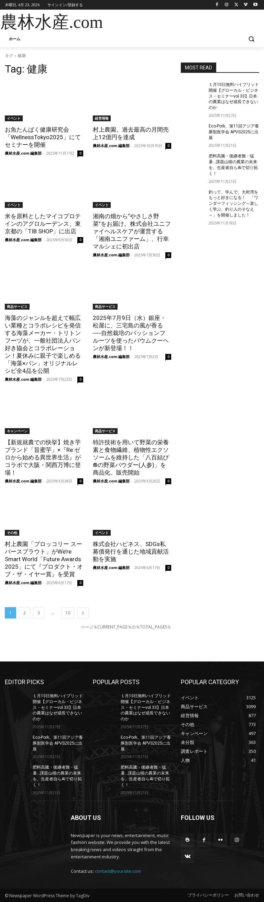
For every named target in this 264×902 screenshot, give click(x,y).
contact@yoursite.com (118, 871)
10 (67, 613)
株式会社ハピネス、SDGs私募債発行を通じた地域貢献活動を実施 (131, 552)
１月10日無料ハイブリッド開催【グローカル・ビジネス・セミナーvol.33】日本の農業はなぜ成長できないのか (234, 96)
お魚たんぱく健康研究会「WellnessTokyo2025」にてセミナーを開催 (43, 137)
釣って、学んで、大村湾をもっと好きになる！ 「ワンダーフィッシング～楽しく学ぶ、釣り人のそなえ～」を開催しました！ (233, 204)
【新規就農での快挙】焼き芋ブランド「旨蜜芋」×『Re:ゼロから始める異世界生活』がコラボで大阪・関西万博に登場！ (43, 457)
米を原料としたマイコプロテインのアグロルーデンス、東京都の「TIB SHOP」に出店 (43, 224)
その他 (12, 532)
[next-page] (83, 613)
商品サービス (17, 306)
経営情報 (102, 118)
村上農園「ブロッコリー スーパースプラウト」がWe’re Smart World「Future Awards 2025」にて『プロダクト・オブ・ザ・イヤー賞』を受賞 (44, 559)
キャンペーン (17, 430)
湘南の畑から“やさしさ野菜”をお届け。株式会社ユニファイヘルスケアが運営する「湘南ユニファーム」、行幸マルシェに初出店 (132, 231)
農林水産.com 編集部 (23, 153)
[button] (251, 39)
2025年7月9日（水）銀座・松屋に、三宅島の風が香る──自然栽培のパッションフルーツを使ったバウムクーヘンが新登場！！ (131, 333)
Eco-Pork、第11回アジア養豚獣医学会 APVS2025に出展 (234, 132)
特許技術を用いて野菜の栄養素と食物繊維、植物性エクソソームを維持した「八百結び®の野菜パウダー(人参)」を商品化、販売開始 (131, 457)
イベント (14, 118)
